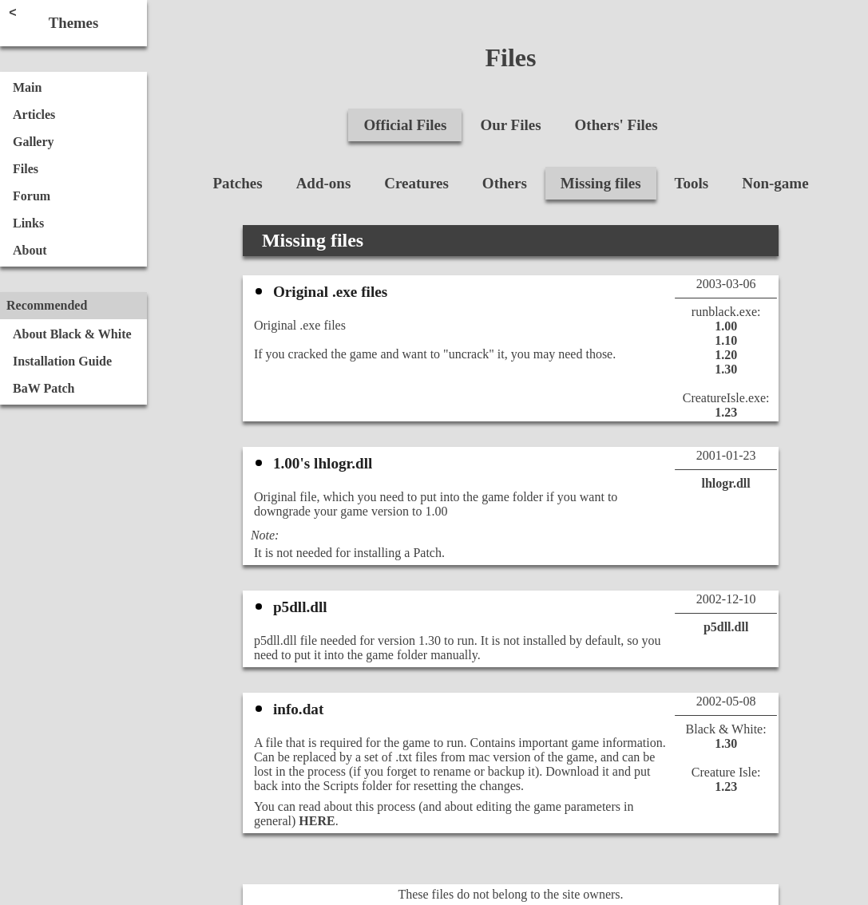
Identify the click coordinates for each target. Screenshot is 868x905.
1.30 (726, 369)
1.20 (726, 355)
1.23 (726, 412)
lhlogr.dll (726, 483)
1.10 (726, 340)
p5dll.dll (726, 627)
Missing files (312, 240)
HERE (317, 821)
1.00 (726, 326)
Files (511, 57)
